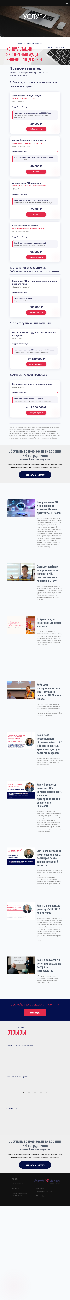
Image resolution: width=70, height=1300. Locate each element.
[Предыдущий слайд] (4, 1074)
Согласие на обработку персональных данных (47, 1288)
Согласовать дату (36, 257)
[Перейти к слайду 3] (31, 1218)
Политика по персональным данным (44, 1285)
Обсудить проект (36, 413)
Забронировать (36, 129)
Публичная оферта (40, 1290)
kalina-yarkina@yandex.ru (17, 1285)
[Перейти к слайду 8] (37, 1218)
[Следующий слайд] (66, 1074)
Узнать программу (36, 364)
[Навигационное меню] (67, 3)
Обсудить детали (36, 313)
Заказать (36, 172)
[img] (47, 1275)
